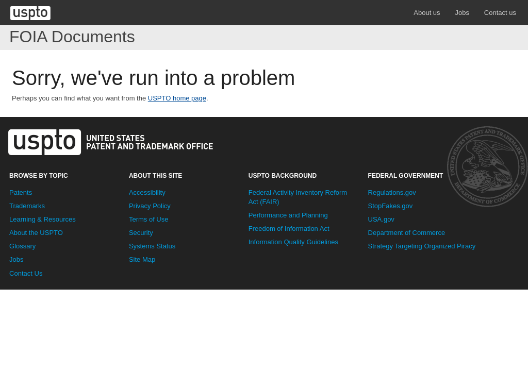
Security (141, 233)
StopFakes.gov (390, 206)
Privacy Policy (150, 206)
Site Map (142, 259)
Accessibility (147, 192)
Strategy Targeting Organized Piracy (422, 246)
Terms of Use (149, 219)
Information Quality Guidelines (293, 242)
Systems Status (152, 246)
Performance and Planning (288, 215)
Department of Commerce (407, 233)
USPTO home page (177, 98)
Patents (20, 192)
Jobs (462, 12)
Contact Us (25, 273)
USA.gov (381, 219)
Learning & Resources (42, 219)
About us (427, 12)
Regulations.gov (392, 192)
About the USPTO (36, 233)
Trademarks (27, 206)
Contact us (500, 12)
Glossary (22, 246)
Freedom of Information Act (289, 228)
